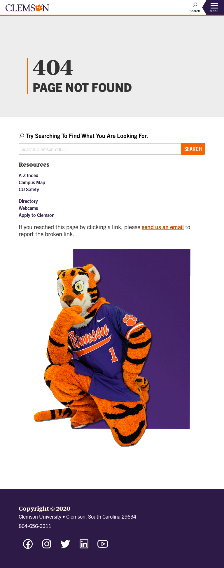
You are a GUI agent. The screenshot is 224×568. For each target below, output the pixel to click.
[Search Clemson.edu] (112, 149)
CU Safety (29, 189)
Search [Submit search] (193, 148)
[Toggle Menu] (214, 7)
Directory (28, 201)
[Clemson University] (27, 10)
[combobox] (112, 143)
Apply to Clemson (37, 215)
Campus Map (32, 182)
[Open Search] (195, 7)
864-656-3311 (35, 525)
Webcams (28, 208)
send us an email (163, 226)
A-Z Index (28, 175)
